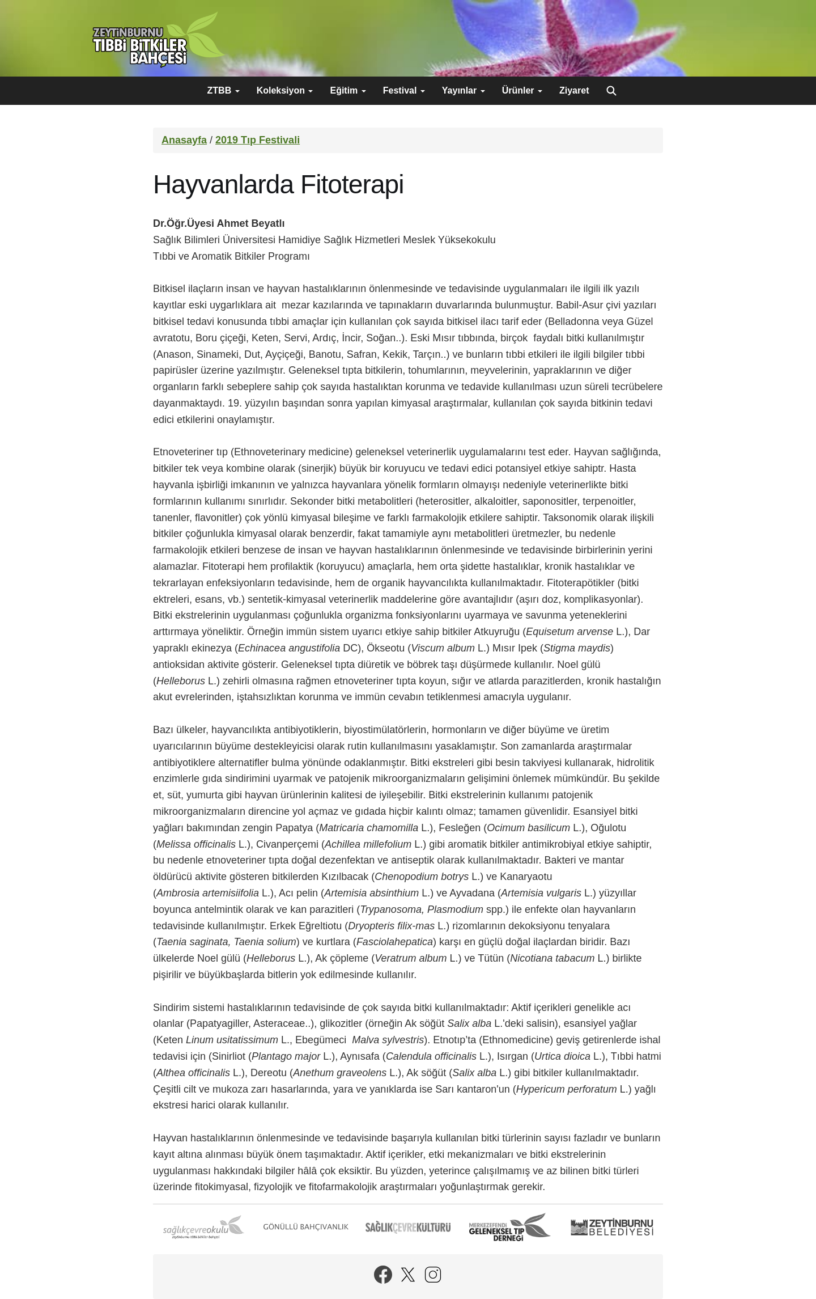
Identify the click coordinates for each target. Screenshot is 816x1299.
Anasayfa (184, 140)
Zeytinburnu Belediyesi (612, 1227)
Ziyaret (574, 90)
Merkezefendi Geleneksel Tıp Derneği (510, 1227)
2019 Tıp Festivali (257, 140)
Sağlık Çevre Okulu (204, 1227)
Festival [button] (404, 90)
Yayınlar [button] (463, 90)
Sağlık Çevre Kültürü (408, 1227)
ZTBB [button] (223, 90)
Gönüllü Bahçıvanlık (306, 1227)
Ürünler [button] (522, 90)
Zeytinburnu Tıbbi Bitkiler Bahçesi (159, 39)
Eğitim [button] (348, 90)
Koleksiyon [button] (285, 90)
